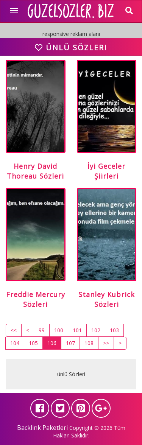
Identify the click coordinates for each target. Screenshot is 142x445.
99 (42, 330)
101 (77, 330)
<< (14, 330)
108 (89, 343)
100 (58, 330)
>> (106, 343)
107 (70, 343)
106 (51, 343)
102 (95, 330)
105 (33, 343)
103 (114, 330)
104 (14, 343)
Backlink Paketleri (42, 427)
